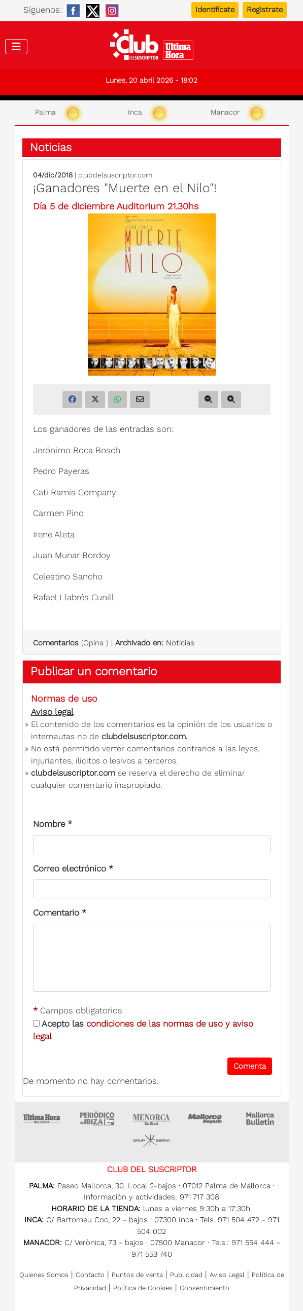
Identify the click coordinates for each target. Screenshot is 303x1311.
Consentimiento (204, 1288)
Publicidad (186, 1275)
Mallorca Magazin (206, 1118)
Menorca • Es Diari (152, 1118)
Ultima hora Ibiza (97, 1118)
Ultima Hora (42, 1118)
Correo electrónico (73, 868)
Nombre (52, 824)
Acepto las (143, 1030)
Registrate (265, 9)
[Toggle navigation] (16, 46)
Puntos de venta (137, 1275)
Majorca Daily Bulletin (261, 1118)
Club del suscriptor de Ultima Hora (151, 47)
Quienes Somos (44, 1275)
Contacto (90, 1275)
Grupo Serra (152, 1140)
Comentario (59, 912)
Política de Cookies (143, 1288)
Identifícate (214, 9)
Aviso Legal (227, 1275)
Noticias (51, 147)
